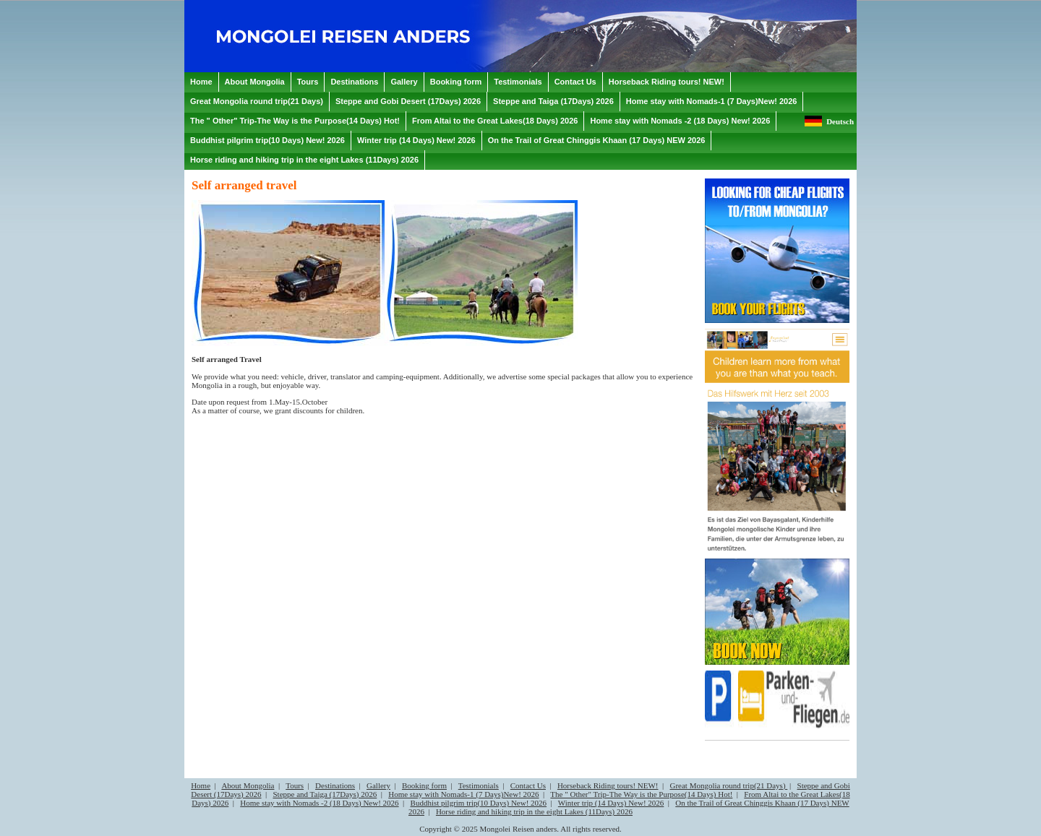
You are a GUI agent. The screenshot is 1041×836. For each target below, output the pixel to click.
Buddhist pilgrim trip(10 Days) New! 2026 (479, 802)
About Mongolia (247, 785)
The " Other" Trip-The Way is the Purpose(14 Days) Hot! (641, 794)
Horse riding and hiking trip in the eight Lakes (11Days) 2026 (534, 811)
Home (200, 785)
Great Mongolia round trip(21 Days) (728, 785)
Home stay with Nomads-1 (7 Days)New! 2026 (463, 794)
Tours (295, 785)
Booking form (424, 785)
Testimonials (478, 785)
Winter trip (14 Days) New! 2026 (611, 802)
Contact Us (528, 785)
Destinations (335, 785)
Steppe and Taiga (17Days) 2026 (325, 794)
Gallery (378, 785)
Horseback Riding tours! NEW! (608, 785)
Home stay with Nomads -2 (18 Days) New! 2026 (319, 802)
